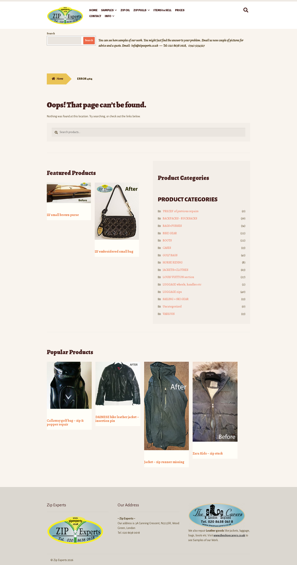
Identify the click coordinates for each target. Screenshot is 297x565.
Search (51, 33)
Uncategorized (172, 306)
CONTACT (95, 16)
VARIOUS (169, 314)
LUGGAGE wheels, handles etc (182, 284)
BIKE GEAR (170, 233)
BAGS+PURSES (172, 226)
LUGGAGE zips (172, 292)
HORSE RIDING (173, 262)
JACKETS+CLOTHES (175, 270)
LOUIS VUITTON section (178, 277)
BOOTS (167, 240)
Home (60, 78)
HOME (93, 10)
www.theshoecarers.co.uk (229, 530)
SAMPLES (107, 10)
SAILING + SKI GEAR (176, 299)
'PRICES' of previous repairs (181, 211)
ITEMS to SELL (162, 10)
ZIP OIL (125, 10)
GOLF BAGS (170, 255)
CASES (167, 248)
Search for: (245, 10)
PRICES (179, 10)
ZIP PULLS (139, 10)
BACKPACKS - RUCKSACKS (180, 218)
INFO (108, 16)
